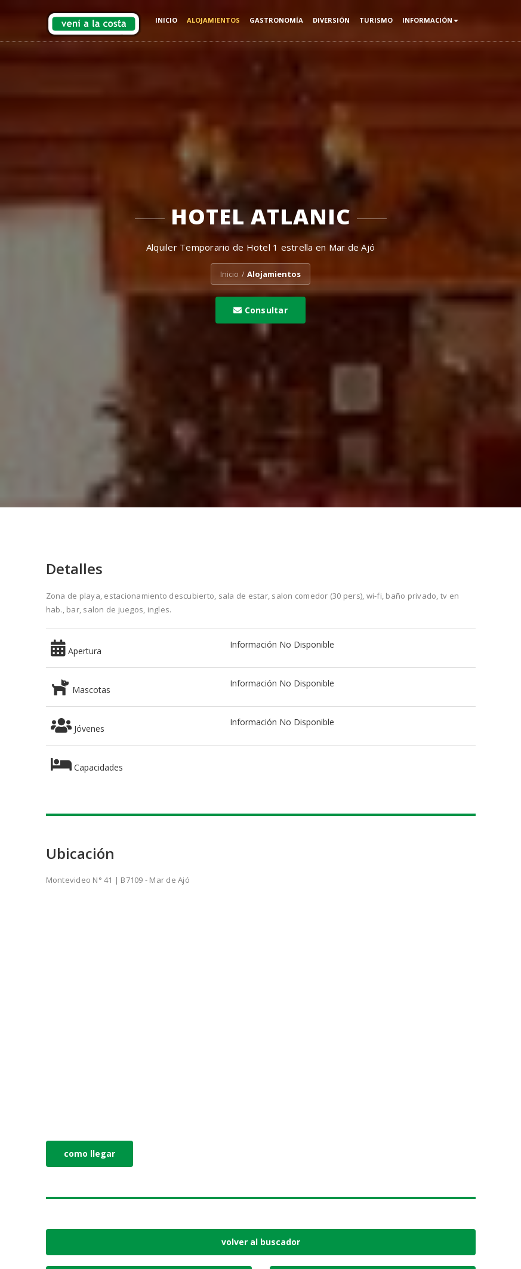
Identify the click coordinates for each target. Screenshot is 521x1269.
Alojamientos (213, 20)
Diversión (331, 20)
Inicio (166, 20)
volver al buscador (260, 1242)
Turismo (376, 20)
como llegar (89, 1153)
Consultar (260, 310)
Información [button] (430, 20)
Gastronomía (276, 20)
